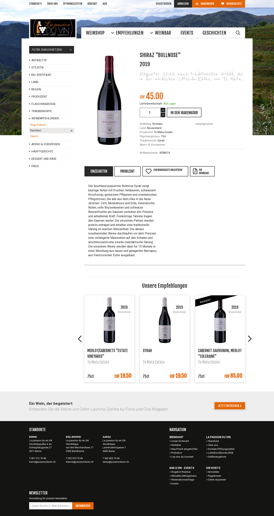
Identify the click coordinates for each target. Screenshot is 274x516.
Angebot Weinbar (181, 471)
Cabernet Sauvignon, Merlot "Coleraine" (220, 353)
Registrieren (163, 3)
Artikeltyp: (146, 124)
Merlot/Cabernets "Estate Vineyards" (107, 353)
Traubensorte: (148, 140)
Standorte (35, 3)
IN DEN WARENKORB (184, 112)
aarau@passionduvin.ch (116, 461)
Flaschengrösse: (150, 136)
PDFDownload (201, 171)
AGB (105, 3)
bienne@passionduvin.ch (80, 461)
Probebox (176, 452)
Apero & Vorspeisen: (152, 144)
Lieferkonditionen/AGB (220, 452)
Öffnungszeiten (72, 3)
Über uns (52, 3)
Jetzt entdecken (230, 406)
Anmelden (183, 3)
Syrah (147, 350)
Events (175, 483)
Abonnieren (83, 506)
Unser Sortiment (180, 441)
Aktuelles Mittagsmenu (184, 475)
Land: (143, 128)
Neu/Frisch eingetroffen (184, 449)
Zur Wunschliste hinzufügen (163, 171)
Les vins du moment (182, 456)
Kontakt (92, 3)
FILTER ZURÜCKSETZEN (52, 49)
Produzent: (146, 132)
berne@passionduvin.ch (42, 461)
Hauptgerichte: (204, 124)
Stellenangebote (217, 456)
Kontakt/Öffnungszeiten (221, 449)
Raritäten (176, 445)
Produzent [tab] (127, 171)
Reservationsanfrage (182, 479)
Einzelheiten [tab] (99, 171)
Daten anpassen (217, 479)
